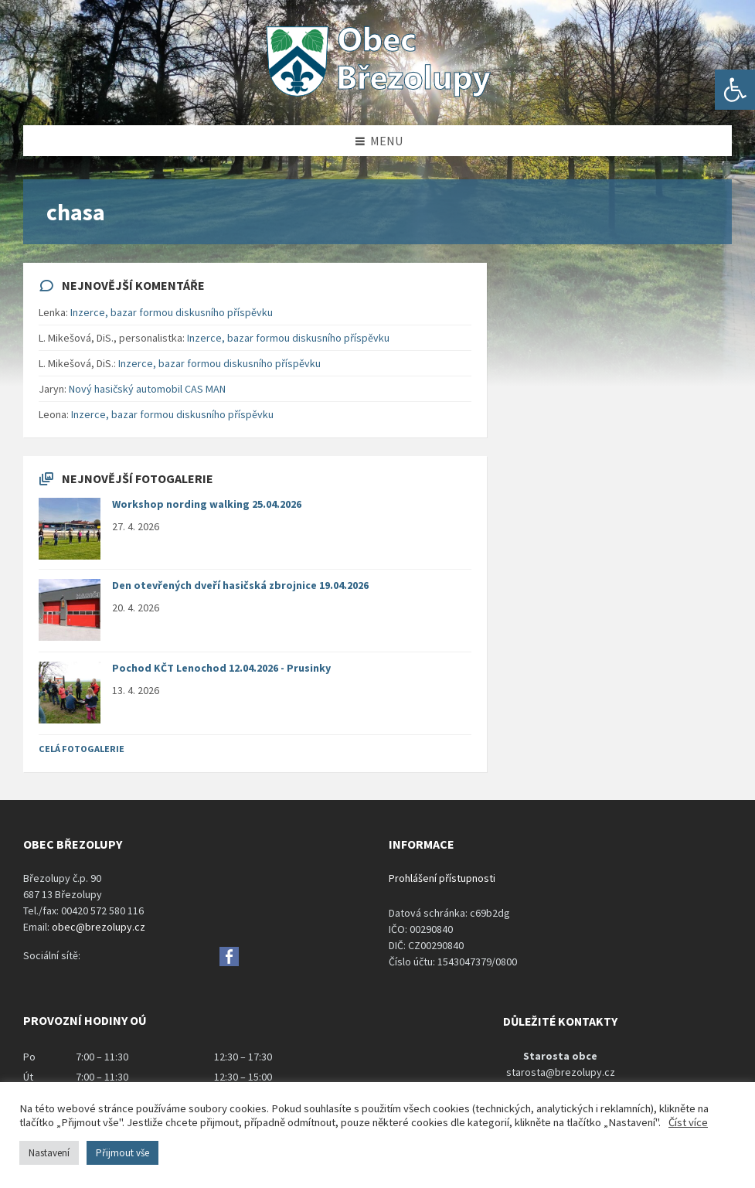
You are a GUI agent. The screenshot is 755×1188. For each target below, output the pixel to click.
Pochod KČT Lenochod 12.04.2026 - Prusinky (221, 668)
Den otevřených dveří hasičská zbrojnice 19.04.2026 (240, 585)
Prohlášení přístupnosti (442, 878)
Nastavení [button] (49, 1152)
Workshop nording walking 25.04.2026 (206, 504)
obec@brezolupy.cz (98, 927)
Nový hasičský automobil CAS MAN (147, 389)
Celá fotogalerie (81, 748)
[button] (735, 90)
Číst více (688, 1122)
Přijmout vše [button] (122, 1152)
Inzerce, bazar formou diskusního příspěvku (171, 312)
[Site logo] (378, 95)
